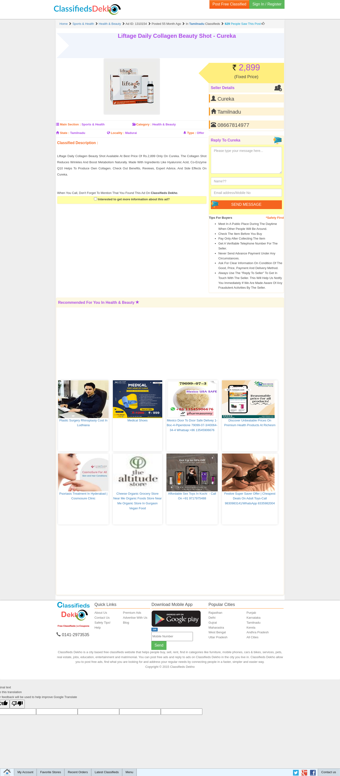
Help (97, 627)
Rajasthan (215, 612)
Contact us (328, 772)
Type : (191, 133)
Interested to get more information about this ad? (132, 199)
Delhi (212, 617)
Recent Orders (78, 772)
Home (64, 24)
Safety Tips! (102, 622)
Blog (126, 622)
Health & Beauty (110, 24)
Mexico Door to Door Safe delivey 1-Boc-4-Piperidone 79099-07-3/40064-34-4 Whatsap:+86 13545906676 (192, 425)
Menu (129, 772)
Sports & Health (83, 24)
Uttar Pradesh (217, 637)
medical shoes (138, 420)
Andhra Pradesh (257, 632)
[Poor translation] (17, 704)
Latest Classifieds (107, 772)
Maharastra (216, 627)
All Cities (252, 637)
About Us (100, 612)
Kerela (250, 627)
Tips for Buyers (220, 217)
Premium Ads (132, 612)
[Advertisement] (112, 149)
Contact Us (102, 617)
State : (64, 133)
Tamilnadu (196, 24)
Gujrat (212, 622)
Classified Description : (77, 143)
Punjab (251, 612)
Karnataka (253, 617)
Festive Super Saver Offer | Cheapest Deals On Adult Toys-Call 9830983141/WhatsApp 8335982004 (250, 498)
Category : (143, 124)
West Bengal (217, 632)
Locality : (117, 133)
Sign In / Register (266, 4)
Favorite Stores (50, 772)
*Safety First (275, 217)
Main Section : (70, 124)
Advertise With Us (135, 617)
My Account (25, 772)
